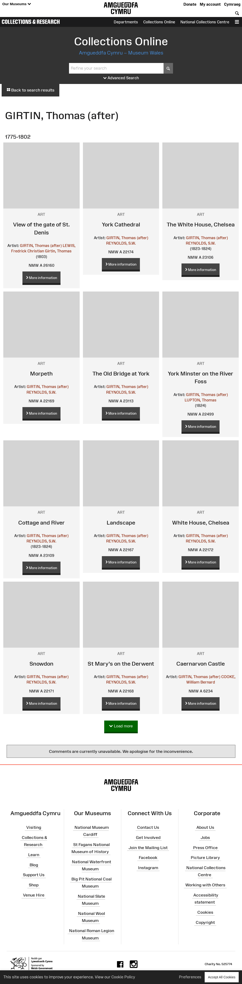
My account (210, 4)
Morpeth (41, 373)
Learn (33, 854)
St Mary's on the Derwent (121, 663)
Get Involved (148, 837)
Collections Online (159, 22)
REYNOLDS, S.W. (121, 243)
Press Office (205, 847)
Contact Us (148, 827)
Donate (189, 4)
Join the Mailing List (148, 847)
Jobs (205, 837)
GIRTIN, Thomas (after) (41, 245)
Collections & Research (31, 21)
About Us (205, 827)
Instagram (148, 867)
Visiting (33, 827)
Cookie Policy (123, 977)
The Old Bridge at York (120, 373)
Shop (34, 885)
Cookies (205, 912)
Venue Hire (33, 895)
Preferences (190, 977)
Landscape (121, 522)
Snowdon (41, 663)
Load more (121, 726)
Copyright (205, 922)
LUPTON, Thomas (200, 400)
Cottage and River (41, 522)
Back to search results (30, 90)
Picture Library (205, 857)
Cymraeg (232, 4)
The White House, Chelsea (201, 224)
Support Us (33, 874)
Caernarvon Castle (200, 663)
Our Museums (16, 4)
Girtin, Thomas (58, 251)
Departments (126, 22)
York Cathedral (121, 224)
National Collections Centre (204, 22)
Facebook (148, 857)
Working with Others (205, 885)
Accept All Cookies (221, 977)
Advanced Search (121, 78)
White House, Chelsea (200, 522)
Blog (34, 864)
